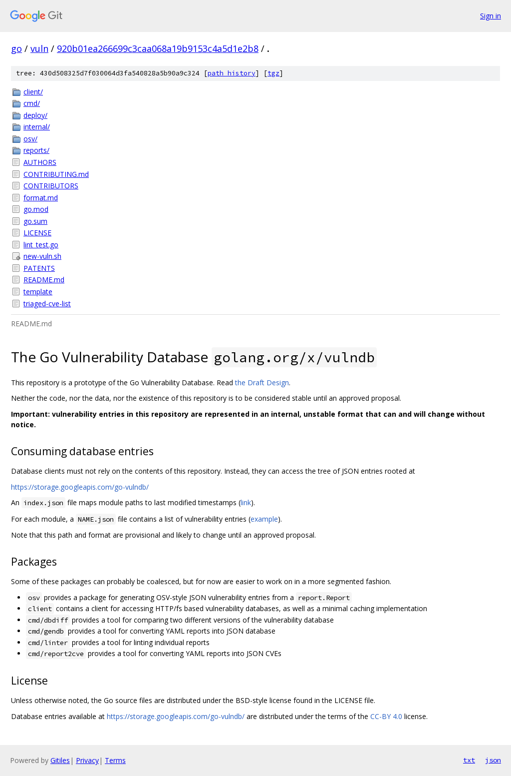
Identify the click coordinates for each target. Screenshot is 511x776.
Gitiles (60, 760)
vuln (39, 48)
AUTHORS (39, 162)
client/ (33, 91)
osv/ (30, 138)
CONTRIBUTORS (50, 185)
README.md (43, 279)
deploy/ (35, 115)
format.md (40, 197)
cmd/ (31, 103)
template (37, 291)
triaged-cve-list (47, 303)
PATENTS (39, 268)
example (264, 519)
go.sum (35, 221)
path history (232, 73)
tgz (273, 73)
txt (469, 760)
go (16, 48)
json (493, 760)
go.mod (35, 209)
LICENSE (37, 232)
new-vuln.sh (42, 256)
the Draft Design (262, 382)
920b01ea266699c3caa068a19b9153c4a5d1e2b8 (157, 48)
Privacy (87, 760)
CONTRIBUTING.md (56, 174)
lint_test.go (40, 244)
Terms (115, 760)
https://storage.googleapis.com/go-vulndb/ (80, 487)
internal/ (36, 126)
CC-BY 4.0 (386, 716)
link (246, 502)
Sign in (490, 15)
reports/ (36, 150)
